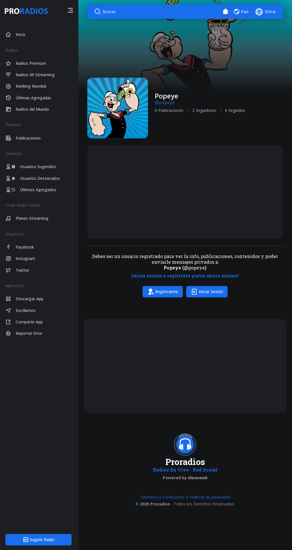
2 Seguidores (205, 110)
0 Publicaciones (170, 110)
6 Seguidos (236, 110)
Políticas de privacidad (210, 496)
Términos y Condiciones (163, 496)
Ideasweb (198, 477)
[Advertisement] (186, 191)
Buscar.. (111, 11)
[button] (71, 11)
